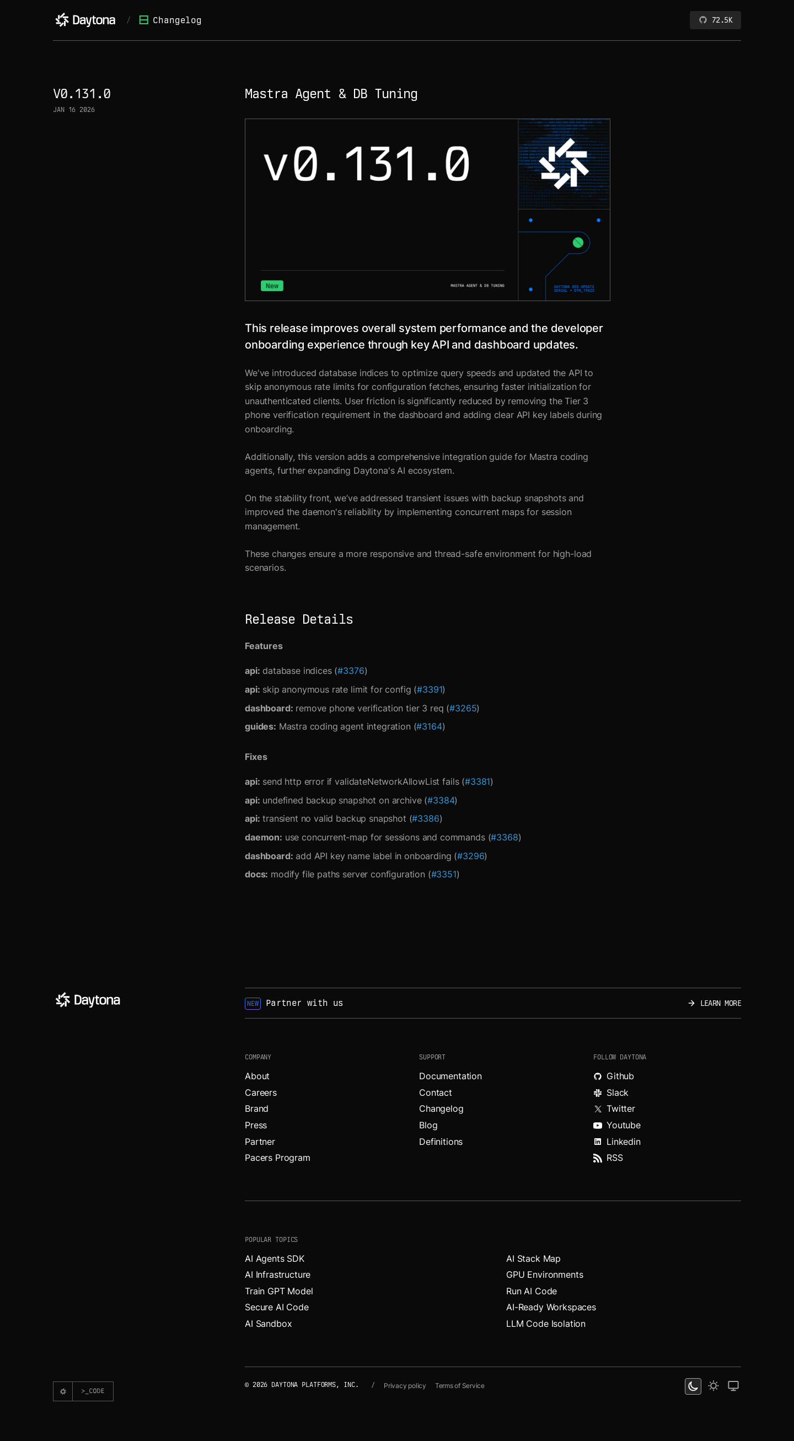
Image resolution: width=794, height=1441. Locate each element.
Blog (428, 1125)
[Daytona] (85, 20)
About (257, 1075)
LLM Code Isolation (546, 1323)
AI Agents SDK (274, 1258)
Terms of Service (460, 1385)
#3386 (425, 818)
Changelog (170, 20)
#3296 (470, 855)
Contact (435, 1092)
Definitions (441, 1141)
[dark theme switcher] (693, 1386)
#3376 (350, 670)
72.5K (715, 19)
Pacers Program (277, 1157)
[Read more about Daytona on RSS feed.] (667, 1158)
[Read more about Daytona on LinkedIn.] (667, 1142)
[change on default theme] (733, 1386)
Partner (260, 1141)
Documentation (450, 1075)
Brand (257, 1108)
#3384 (440, 800)
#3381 (477, 781)
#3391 (429, 689)
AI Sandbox (268, 1323)
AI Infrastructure (277, 1274)
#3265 (462, 708)
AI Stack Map (533, 1258)
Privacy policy (405, 1385)
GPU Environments (544, 1274)
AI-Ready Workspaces (551, 1307)
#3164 (429, 726)
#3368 (504, 837)
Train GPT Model (279, 1291)
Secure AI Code (277, 1307)
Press (256, 1125)
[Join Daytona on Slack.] (667, 1093)
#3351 (444, 874)
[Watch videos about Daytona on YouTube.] (667, 1125)
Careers (261, 1092)
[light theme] (713, 1386)
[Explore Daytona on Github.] (667, 1076)
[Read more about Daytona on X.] (667, 1109)
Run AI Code (531, 1291)
